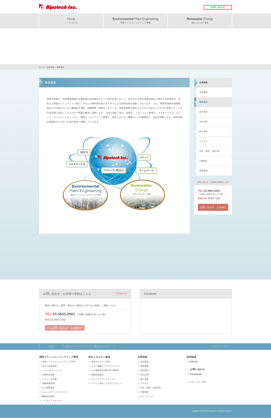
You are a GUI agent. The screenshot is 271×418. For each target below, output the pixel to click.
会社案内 (203, 92)
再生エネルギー (102, 346)
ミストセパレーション (52, 370)
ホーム (42, 67)
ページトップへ (220, 346)
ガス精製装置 (48, 388)
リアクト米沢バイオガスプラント (106, 383)
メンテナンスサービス (52, 401)
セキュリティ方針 (198, 382)
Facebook (196, 374)
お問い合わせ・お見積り (213, 207)
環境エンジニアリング (76, 346)
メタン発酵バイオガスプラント (105, 366)
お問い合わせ (217, 7)
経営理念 (203, 112)
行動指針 (203, 161)
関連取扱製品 (97, 375)
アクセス (203, 141)
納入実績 (203, 131)
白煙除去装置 (48, 375)
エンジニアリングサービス (54, 392)
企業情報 (50, 67)
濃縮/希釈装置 (48, 383)
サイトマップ (146, 396)
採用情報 (203, 171)
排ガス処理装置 (49, 366)
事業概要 (203, 102)
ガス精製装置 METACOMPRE (105, 370)
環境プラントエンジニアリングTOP (58, 362)
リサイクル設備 (49, 379)
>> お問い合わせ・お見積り (63, 327)
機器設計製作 (48, 396)
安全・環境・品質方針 (209, 151)
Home (51, 346)
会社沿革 (203, 121)
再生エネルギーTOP (100, 362)
